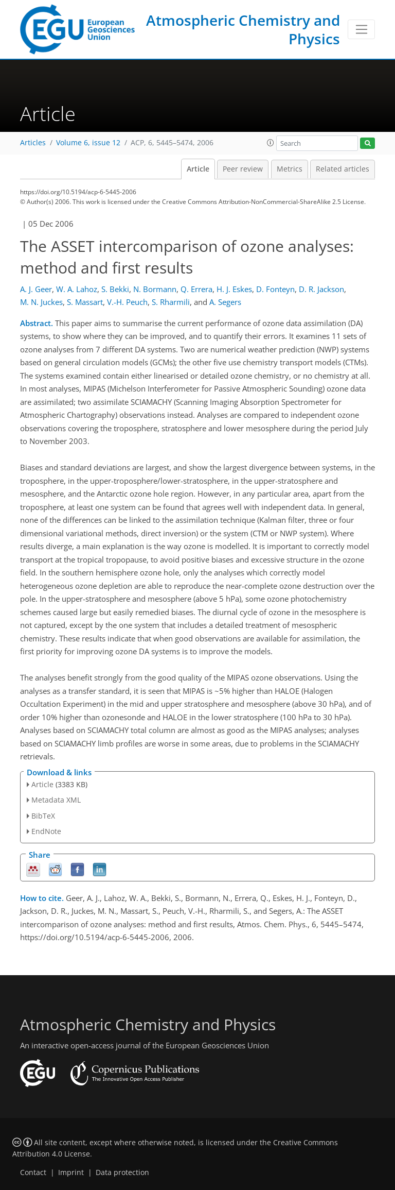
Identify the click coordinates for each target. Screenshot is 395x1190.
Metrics (289, 169)
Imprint (71, 1172)
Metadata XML (56, 800)
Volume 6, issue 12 (88, 142)
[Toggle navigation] (361, 29)
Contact (33, 1172)
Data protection (122, 1172)
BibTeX (43, 816)
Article (198, 169)
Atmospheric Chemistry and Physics (243, 29)
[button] (270, 142)
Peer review (243, 169)
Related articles (342, 169)
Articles (33, 142)
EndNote (46, 831)
